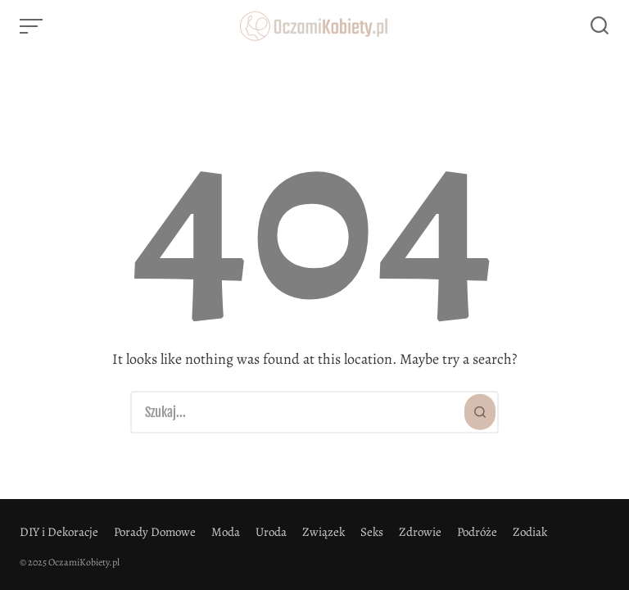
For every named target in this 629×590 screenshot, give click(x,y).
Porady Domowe (155, 532)
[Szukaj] (480, 412)
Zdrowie (420, 532)
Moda (225, 532)
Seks (371, 532)
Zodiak (530, 532)
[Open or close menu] (33, 26)
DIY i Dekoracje (59, 532)
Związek (323, 532)
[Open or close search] (599, 26)
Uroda (271, 532)
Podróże (477, 532)
